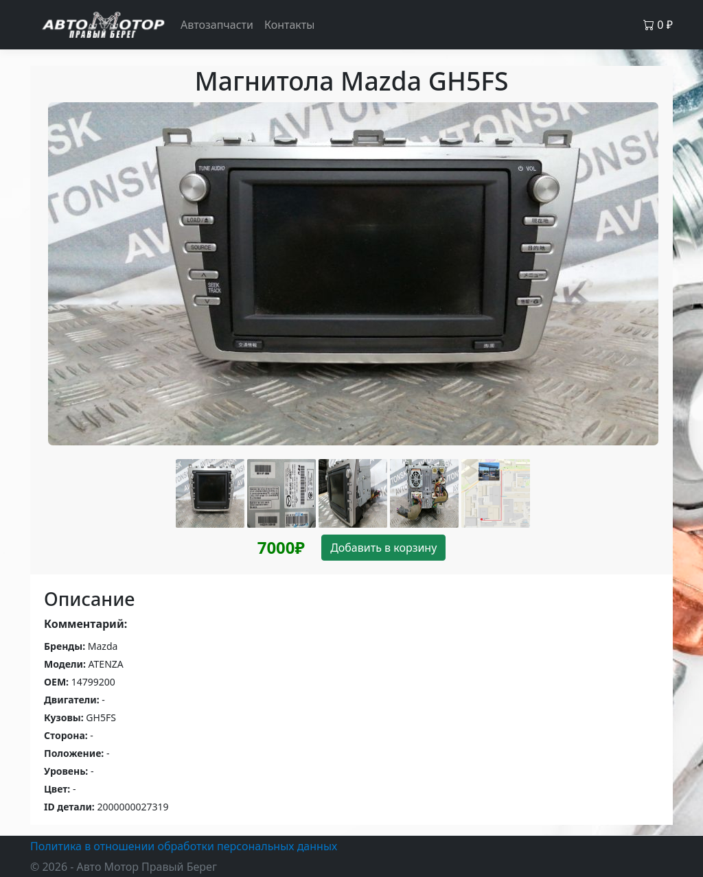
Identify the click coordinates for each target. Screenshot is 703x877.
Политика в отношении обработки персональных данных (183, 846)
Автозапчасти (217, 24)
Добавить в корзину (383, 547)
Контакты (289, 24)
